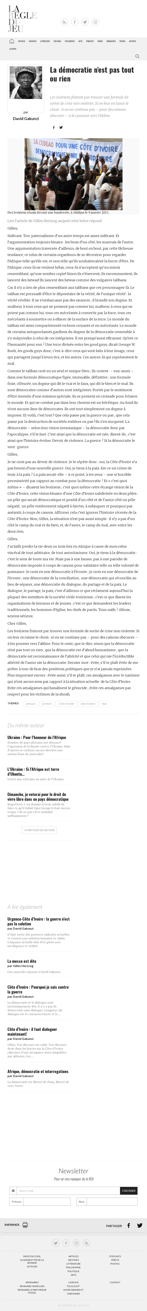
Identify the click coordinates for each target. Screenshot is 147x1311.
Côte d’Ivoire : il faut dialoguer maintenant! (32, 1031)
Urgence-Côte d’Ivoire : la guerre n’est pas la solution (38, 921)
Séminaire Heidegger (32, 1286)
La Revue (73, 1282)
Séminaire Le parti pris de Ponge (32, 1291)
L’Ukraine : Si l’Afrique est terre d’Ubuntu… (33, 771)
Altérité (47, 703)
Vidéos (100, 41)
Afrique (30, 703)
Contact (115, 1282)
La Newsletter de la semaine (32, 1261)
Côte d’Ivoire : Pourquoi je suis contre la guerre (38, 989)
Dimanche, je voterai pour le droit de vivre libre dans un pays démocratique (38, 796)
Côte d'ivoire (66, 703)
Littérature (45, 41)
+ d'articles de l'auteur (39, 830)
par (20, 928)
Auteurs (132, 41)
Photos (122, 41)
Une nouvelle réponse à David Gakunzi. (34, 972)
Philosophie (70, 41)
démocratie (88, 703)
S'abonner (129, 1190)
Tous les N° (73, 1286)
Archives (32, 41)
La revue (12, 48)
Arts (80, 41)
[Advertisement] (73, 873)
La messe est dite (21, 961)
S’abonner (73, 1293)
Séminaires (111, 41)
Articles (21, 41)
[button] (136, 56)
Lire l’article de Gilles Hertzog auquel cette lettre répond (54, 221)
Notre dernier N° (73, 1289)
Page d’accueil (32, 1256)
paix (104, 703)
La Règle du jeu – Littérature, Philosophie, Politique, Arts (11, 40)
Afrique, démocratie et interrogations (38, 1071)
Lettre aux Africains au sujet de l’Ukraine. (36, 779)
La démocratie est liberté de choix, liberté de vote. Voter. (38, 1084)
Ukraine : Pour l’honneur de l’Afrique (36, 737)
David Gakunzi (26, 118)
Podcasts (90, 41)
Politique (57, 41)
